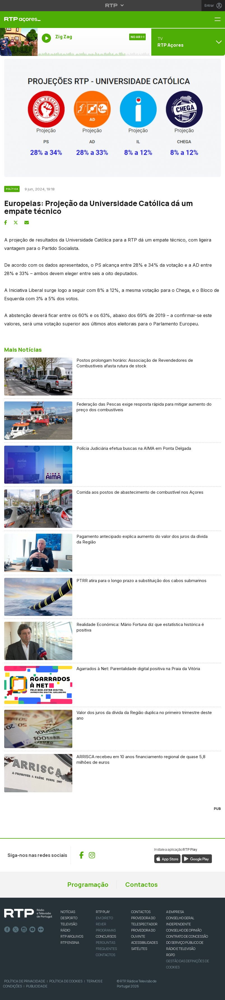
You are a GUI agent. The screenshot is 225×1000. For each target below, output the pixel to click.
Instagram (24, 929)
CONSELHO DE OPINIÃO (183, 930)
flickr (41, 929)
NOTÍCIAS (68, 911)
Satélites (139, 948)
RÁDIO (65, 930)
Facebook (7, 929)
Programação (87, 884)
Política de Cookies (65, 981)
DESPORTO (69, 918)
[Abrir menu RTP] (112, 5)
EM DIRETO (104, 918)
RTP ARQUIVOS (72, 936)
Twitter (16, 929)
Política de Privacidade (24, 981)
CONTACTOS (140, 911)
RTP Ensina (70, 942)
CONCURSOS (106, 936)
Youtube (32, 929)
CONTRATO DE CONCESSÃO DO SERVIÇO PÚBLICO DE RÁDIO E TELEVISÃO (187, 942)
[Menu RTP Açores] (219, 19)
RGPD (170, 954)
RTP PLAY (103, 911)
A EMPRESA (175, 911)
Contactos (141, 884)
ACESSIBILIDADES (144, 942)
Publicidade (36, 986)
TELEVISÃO (69, 924)
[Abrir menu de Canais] (187, 42)
